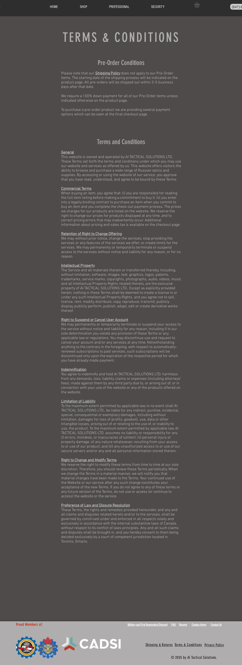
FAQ (173, 625)
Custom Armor (199, 625)
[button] (200, 4)
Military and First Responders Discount (147, 625)
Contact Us (216, 625)
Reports (183, 625)
